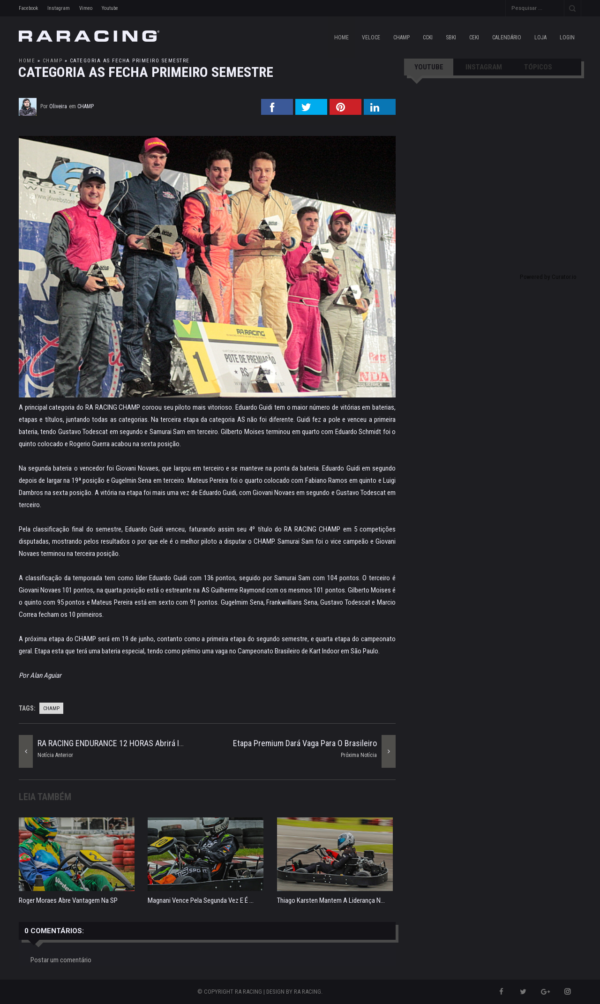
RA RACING (307, 991)
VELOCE (371, 37)
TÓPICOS (538, 67)
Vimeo (85, 8)
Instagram (58, 8)
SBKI (451, 37)
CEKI (474, 37)
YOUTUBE (428, 67)
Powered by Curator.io (548, 276)
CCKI (428, 37)
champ (53, 61)
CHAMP (401, 37)
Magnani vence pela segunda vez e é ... (201, 900)
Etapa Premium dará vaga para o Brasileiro (305, 743)
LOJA (540, 37)
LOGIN (567, 37)
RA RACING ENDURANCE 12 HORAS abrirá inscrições (125, 743)
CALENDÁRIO (506, 37)
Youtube (110, 8)
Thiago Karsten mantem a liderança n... (331, 900)
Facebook (28, 8)
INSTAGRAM (483, 67)
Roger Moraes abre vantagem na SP (68, 900)
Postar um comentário (60, 960)
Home (341, 37)
